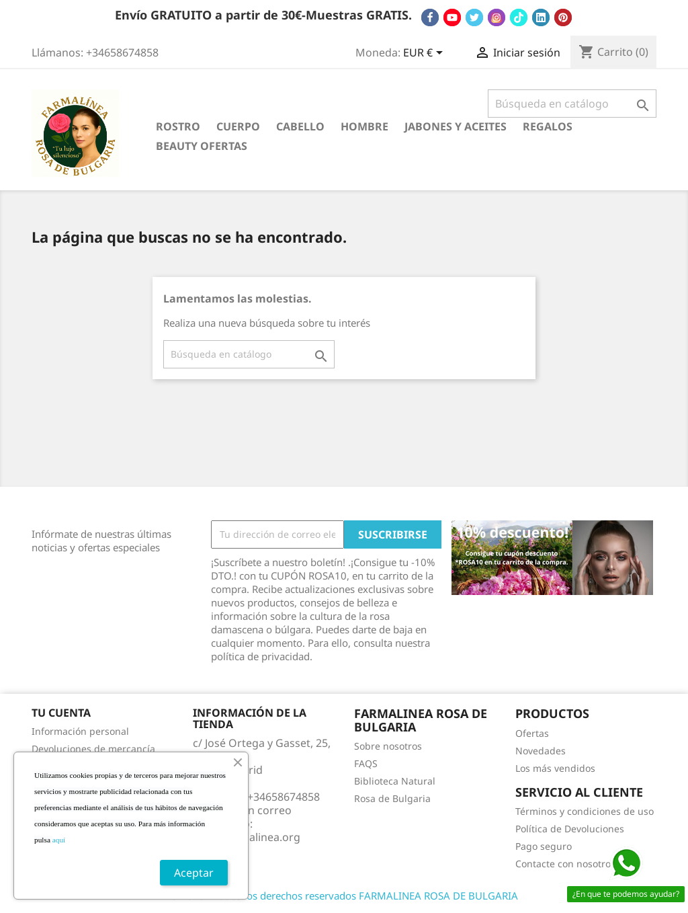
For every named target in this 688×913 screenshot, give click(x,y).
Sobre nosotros (388, 746)
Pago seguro (543, 846)
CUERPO (238, 126)
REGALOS (547, 126)
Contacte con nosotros (565, 863)
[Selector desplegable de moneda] (425, 54)
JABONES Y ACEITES (455, 126)
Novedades (540, 750)
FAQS (366, 763)
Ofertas (532, 733)
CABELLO (300, 126)
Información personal (80, 731)
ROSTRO (178, 126)
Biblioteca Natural (394, 781)
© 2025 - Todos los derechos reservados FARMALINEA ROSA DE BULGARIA (344, 895)
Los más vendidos (555, 768)
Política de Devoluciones (569, 828)
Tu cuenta (61, 712)
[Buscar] (572, 103)
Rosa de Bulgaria (392, 798)
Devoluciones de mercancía (93, 748)
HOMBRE (364, 126)
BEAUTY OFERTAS (201, 145)
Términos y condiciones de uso (584, 811)
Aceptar (194, 872)
